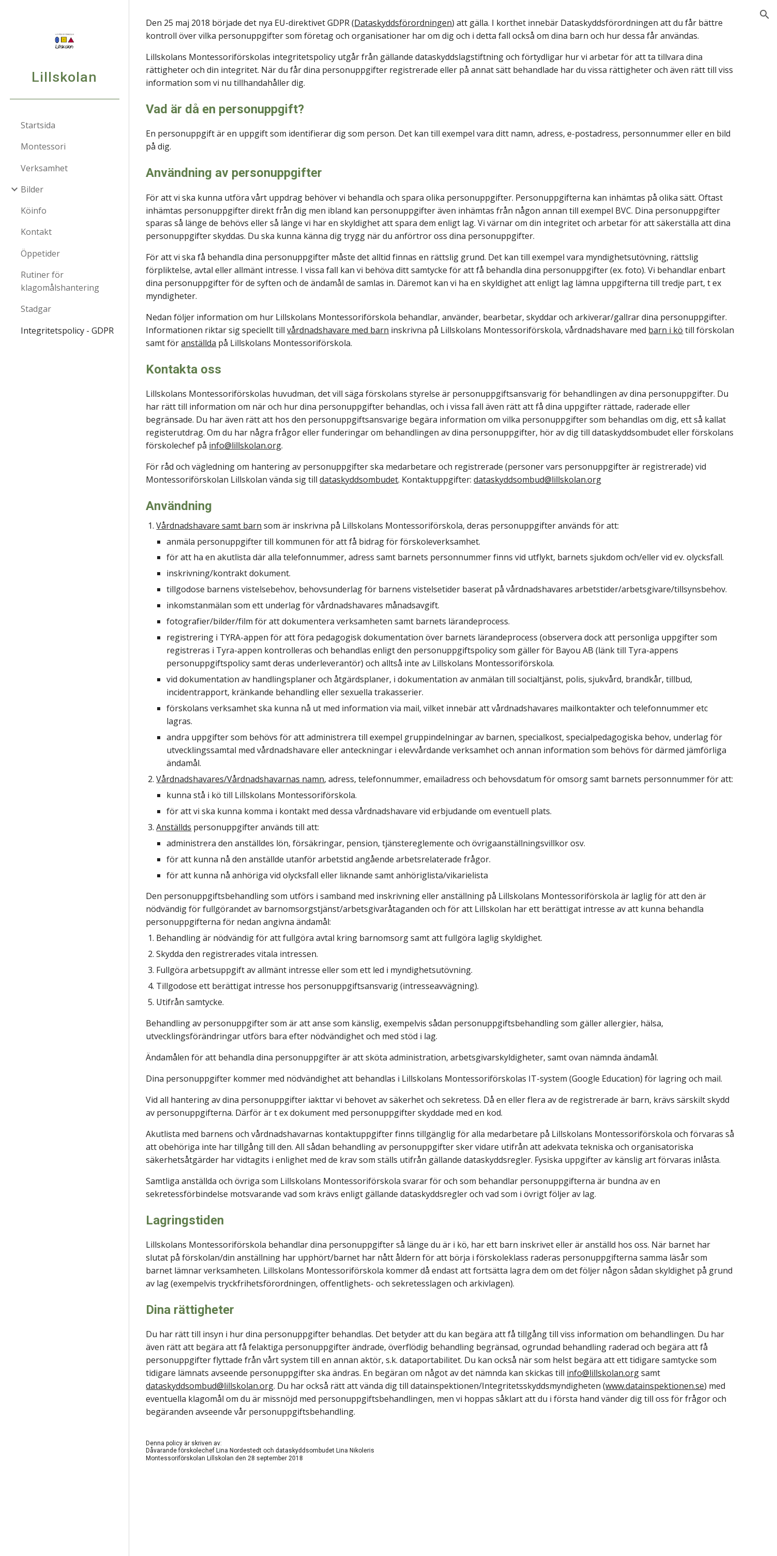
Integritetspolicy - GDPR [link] (67, 330)
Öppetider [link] (40, 253)
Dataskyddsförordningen (422, 22)
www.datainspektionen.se (674, 1463)
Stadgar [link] (36, 309)
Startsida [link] (38, 125)
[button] (764, 14)
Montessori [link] (43, 146)
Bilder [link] (32, 189)
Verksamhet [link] (44, 168)
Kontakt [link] (36, 231)
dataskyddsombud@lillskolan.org (557, 492)
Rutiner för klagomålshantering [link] (60, 281)
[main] (452, 778)
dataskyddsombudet (378, 492)
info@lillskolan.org (308, 458)
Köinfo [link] (34, 210)
